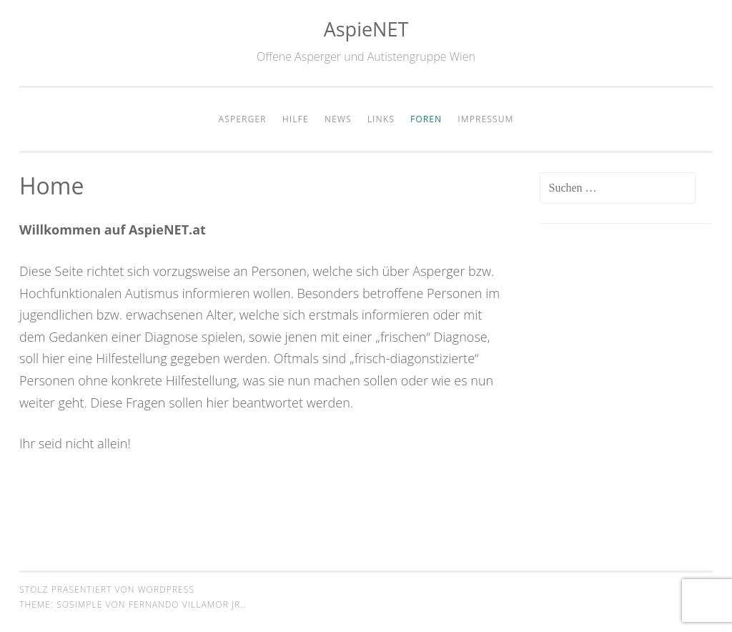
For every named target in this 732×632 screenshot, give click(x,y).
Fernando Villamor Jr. (186, 604)
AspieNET (366, 29)
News (338, 119)
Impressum (485, 119)
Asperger (243, 119)
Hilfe (295, 119)
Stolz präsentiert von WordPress (106, 589)
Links (381, 119)
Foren (426, 119)
